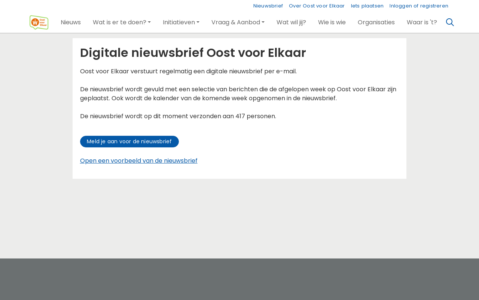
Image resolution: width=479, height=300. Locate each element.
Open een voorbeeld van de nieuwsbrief (139, 160)
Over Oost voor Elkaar (317, 5)
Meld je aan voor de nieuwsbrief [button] (129, 141)
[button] (71, 22)
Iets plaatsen (367, 5)
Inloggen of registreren (419, 5)
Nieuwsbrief (268, 5)
